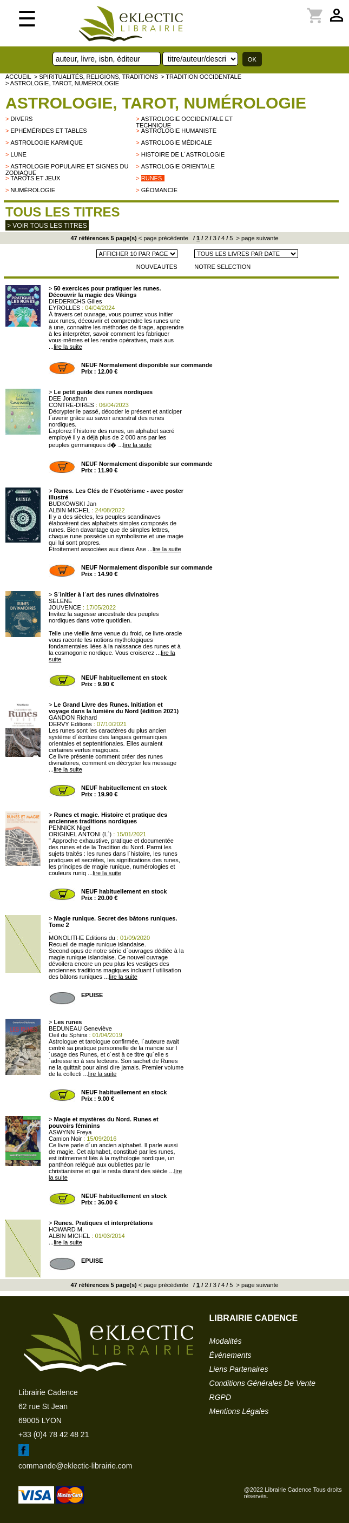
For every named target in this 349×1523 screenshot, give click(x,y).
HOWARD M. (66, 1229)
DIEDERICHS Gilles (75, 301)
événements (230, 1355)
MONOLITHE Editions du (82, 938)
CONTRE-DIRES (71, 405)
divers (21, 119)
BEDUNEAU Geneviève (80, 1028)
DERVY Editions (70, 724)
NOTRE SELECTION (222, 266)
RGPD (220, 1397)
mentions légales (239, 1411)
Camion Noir (65, 1138)
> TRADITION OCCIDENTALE (201, 76)
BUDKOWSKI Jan (72, 503)
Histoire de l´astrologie (183, 154)
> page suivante (257, 238)
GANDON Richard (73, 717)
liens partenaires (238, 1369)
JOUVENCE (65, 607)
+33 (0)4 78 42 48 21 (53, 1434)
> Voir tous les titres (47, 225)
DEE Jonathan (68, 398)
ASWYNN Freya (70, 1132)
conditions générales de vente (262, 1383)
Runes (151, 178)
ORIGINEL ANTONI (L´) (80, 834)
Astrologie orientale (178, 166)
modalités (225, 1341)
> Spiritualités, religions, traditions (96, 76)
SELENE (60, 601)
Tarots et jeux (35, 178)
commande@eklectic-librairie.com (75, 1465)
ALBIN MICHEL (69, 510)
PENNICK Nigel (69, 827)
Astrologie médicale (176, 142)
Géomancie (159, 190)
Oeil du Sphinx (68, 1035)
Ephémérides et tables (48, 130)
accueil (18, 76)
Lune (18, 154)
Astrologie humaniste (178, 130)
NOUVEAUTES (156, 266)
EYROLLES (64, 307)
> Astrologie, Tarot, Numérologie (62, 83)
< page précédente (163, 238)
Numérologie (32, 190)
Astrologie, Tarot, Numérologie (155, 103)
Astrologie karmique (46, 142)
